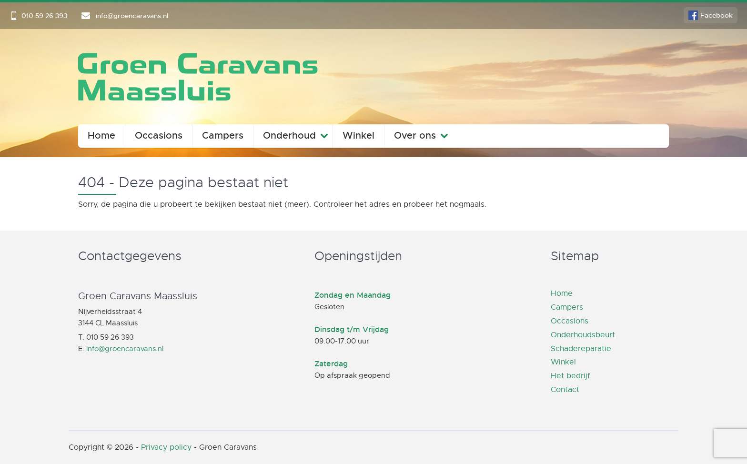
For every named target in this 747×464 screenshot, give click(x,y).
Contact (565, 389)
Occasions (158, 135)
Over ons (415, 135)
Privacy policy (166, 447)
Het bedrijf (570, 376)
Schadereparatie (581, 348)
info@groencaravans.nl (124, 348)
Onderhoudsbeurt (583, 335)
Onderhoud (289, 135)
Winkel (358, 135)
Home (101, 135)
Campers (222, 135)
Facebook (716, 15)
